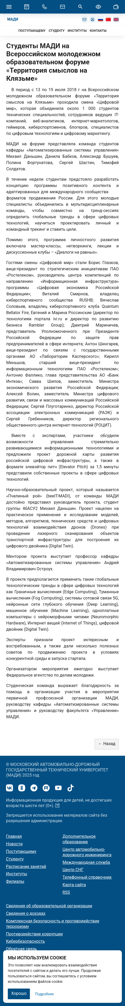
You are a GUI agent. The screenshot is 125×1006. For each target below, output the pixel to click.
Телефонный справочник (87, 877)
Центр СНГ (73, 869)
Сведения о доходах (25, 913)
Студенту (15, 859)
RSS (66, 892)
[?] (57, 805)
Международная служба (86, 862)
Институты (16, 873)
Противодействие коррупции (34, 934)
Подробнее (44, 994)
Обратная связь (21, 948)
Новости (14, 843)
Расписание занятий (26, 866)
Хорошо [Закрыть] (19, 993)
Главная (14, 836)
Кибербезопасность (25, 941)
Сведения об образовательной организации (49, 905)
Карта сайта (74, 884)
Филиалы (15, 881)
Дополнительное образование (79, 839)
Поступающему (21, 851)
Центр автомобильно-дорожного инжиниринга (87, 852)
